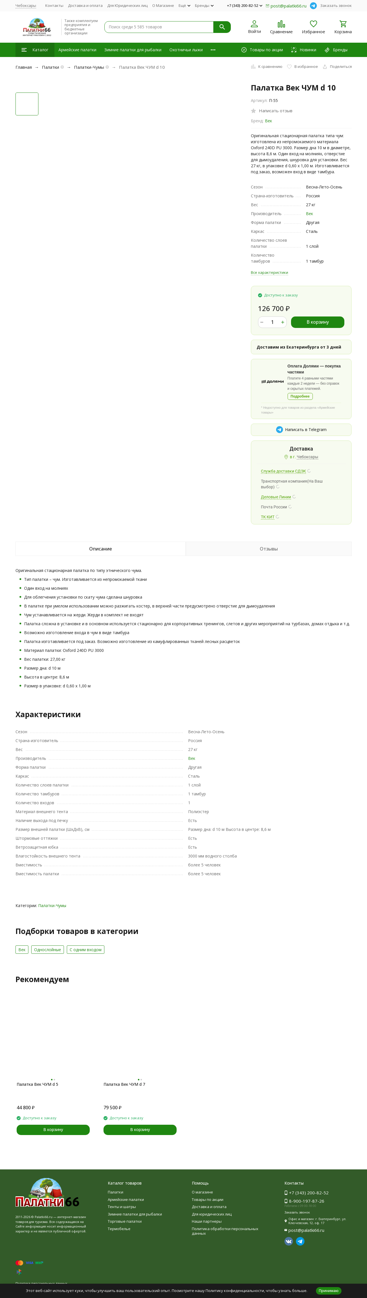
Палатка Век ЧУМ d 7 (124, 1084)
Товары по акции (207, 1199)
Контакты (54, 5)
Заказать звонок (336, 5)
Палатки (50, 67)
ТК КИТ (267, 517)
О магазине (202, 1192)
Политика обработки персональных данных (225, 1231)
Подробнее (300, 396)
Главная (23, 67)
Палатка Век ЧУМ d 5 (37, 1084)
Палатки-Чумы (89, 67)
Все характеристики (269, 272)
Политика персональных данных (41, 1283)
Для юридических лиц (212, 1214)
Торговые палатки (125, 1221)
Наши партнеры (207, 1221)
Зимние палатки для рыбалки (132, 49)
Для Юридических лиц (127, 5)
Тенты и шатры (122, 1206)
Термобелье (119, 1228)
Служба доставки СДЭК (283, 471)
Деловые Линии (276, 497)
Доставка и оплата (85, 5)
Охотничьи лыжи (186, 49)
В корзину (318, 322)
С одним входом (85, 949)
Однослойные (47, 949)
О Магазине (163, 5)
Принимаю (329, 1290)
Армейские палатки (77, 49)
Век (268, 120)
